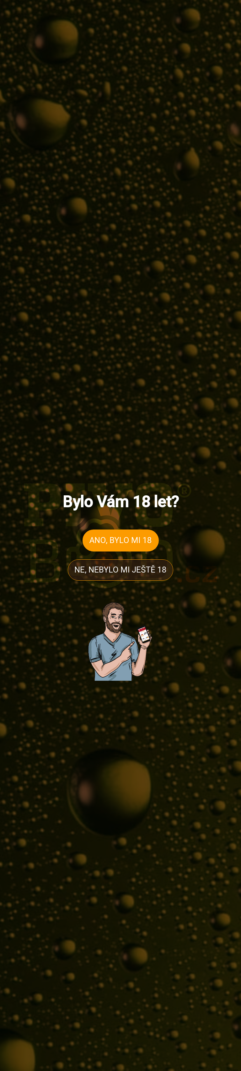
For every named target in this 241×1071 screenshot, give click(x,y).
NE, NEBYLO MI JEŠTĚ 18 (120, 569)
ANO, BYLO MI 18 (120, 540)
